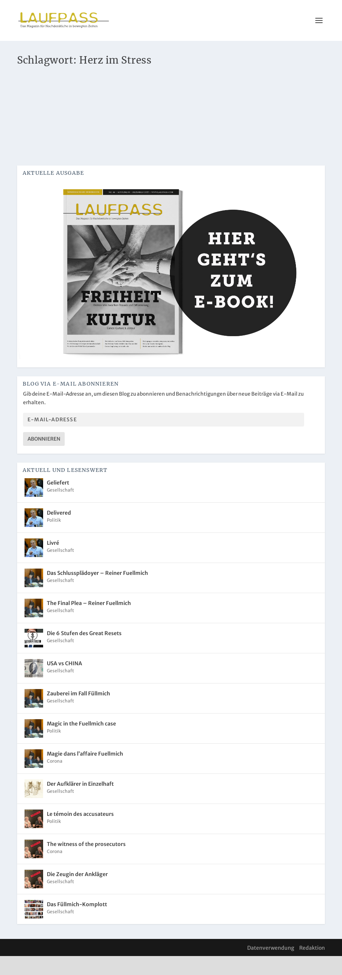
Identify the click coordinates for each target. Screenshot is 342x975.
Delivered (59, 531)
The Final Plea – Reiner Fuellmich (89, 622)
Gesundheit (87, 93)
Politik (54, 539)
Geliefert (58, 501)
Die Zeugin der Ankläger (77, 893)
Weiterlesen (48, 151)
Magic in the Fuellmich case (81, 742)
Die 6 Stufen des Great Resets (84, 652)
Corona (65, 93)
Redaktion (312, 966)
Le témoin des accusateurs (80, 833)
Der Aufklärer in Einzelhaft (80, 802)
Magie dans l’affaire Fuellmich (85, 772)
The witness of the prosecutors (86, 863)
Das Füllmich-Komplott (77, 923)
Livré (53, 562)
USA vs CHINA (64, 682)
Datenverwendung (270, 966)
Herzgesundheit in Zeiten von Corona (83, 82)
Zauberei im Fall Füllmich (78, 712)
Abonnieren (44, 458)
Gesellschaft (60, 509)
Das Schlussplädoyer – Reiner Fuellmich (97, 592)
